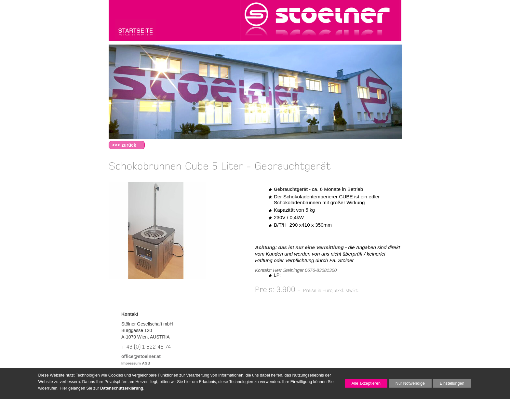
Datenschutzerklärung (121, 388)
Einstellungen (448, 384)
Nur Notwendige (407, 384)
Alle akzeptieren (363, 383)
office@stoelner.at (141, 356)
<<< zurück (124, 145)
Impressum (131, 363)
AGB (146, 363)
